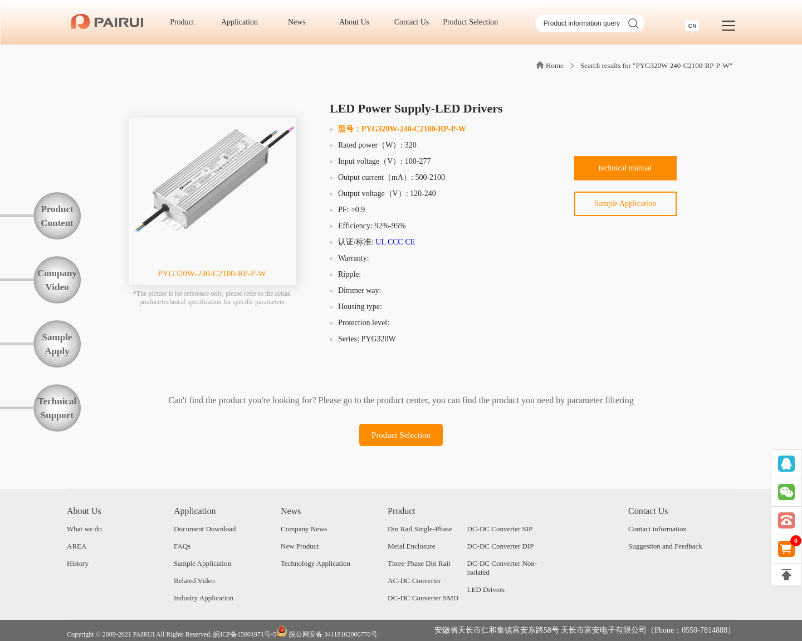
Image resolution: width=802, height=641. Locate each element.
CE (410, 242)
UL (380, 242)
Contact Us (415, 22)
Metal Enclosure (412, 546)
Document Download (205, 529)
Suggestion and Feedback (665, 546)
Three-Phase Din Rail (419, 563)
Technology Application (315, 563)
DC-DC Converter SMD (423, 598)
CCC (395, 242)
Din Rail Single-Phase (420, 529)
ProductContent (57, 216)
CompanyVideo (57, 280)
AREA (76, 546)
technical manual (625, 168)
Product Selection (470, 22)
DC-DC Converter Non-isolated (502, 567)
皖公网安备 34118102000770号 (327, 631)
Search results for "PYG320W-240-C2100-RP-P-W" (656, 65)
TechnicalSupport (57, 408)
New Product (300, 546)
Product (186, 22)
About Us (358, 22)
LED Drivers (486, 589)
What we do (84, 529)
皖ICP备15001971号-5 (244, 634)
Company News (304, 529)
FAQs (182, 546)
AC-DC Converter (414, 580)
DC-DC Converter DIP (500, 546)
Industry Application (203, 598)
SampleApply (57, 344)
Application (243, 22)
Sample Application (625, 203)
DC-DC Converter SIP (500, 529)
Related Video (194, 580)
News (300, 22)
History (78, 563)
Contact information (657, 529)
